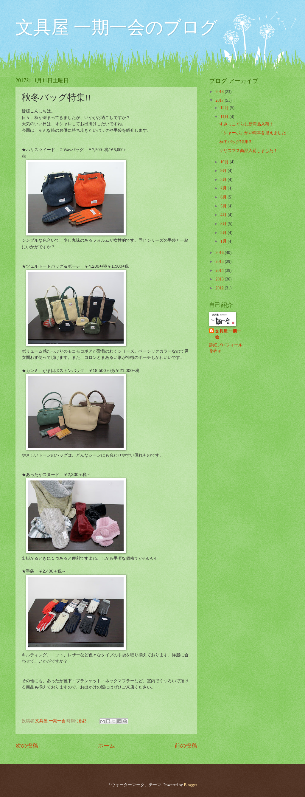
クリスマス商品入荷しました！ (248, 150)
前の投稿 (186, 745)
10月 (225, 162)
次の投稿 (26, 745)
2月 (224, 232)
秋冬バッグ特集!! (235, 141)
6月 (224, 197)
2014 (220, 270)
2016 (220, 252)
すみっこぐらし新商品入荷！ (246, 124)
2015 (220, 261)
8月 (224, 179)
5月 (224, 206)
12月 (225, 108)
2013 (220, 279)
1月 (224, 241)
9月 (224, 170)
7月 (224, 188)
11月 (225, 116)
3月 (224, 223)
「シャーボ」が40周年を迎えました (252, 133)
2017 (220, 100)
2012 (220, 288)
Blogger (190, 785)
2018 (220, 91)
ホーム (106, 745)
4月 (224, 215)
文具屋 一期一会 (228, 334)
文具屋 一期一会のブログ (116, 27)
